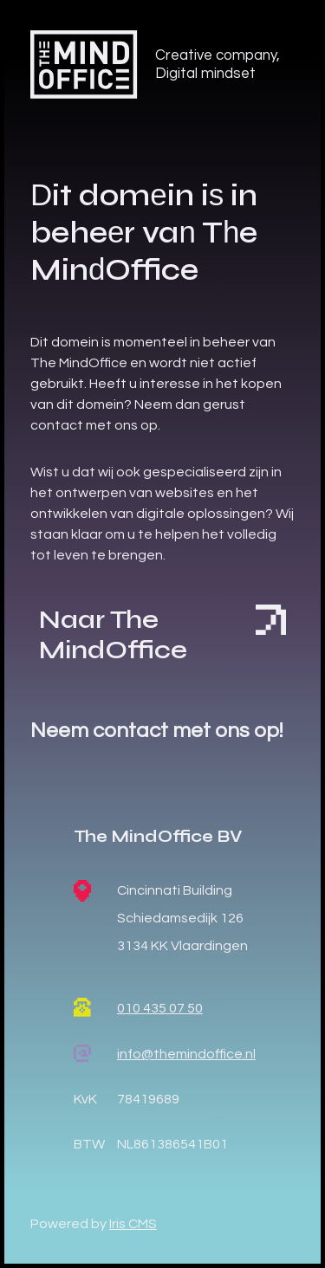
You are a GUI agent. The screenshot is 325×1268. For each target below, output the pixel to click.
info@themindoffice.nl (186, 1054)
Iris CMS (133, 1224)
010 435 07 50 (160, 1008)
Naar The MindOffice (162, 634)
